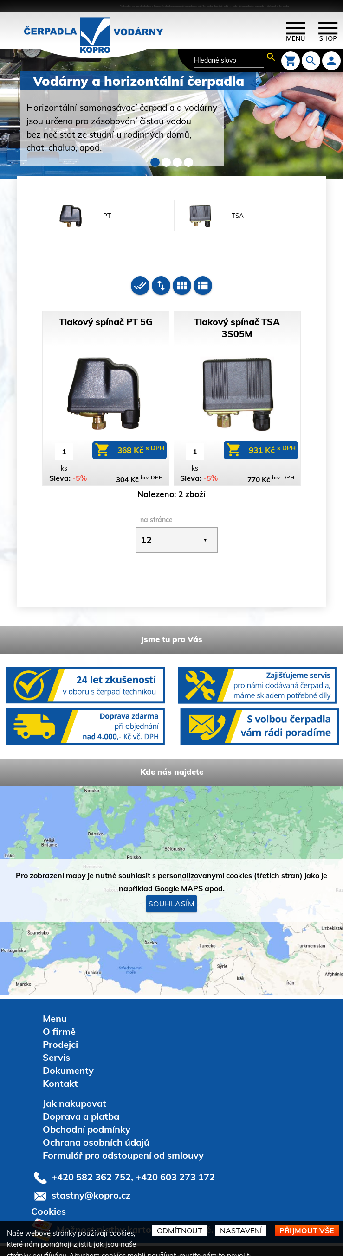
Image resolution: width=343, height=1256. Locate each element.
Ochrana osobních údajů (96, 1130)
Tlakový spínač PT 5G (106, 309)
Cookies (48, 1199)
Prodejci (60, 1032)
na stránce (156, 507)
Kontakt (60, 1071)
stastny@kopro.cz (91, 1183)
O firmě (59, 1019)
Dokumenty (68, 1058)
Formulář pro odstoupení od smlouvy (123, 1143)
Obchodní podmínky (86, 1117)
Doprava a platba (81, 1104)
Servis (56, 1045)
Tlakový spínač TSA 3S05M (237, 315)
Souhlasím (172, 891)
